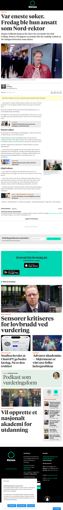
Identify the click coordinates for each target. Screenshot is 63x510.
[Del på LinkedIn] (57, 92)
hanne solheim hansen (38, 201)
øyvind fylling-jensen (24, 201)
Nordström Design (52, 475)
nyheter (4, 201)
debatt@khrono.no (48, 458)
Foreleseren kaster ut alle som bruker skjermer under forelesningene (55, 404)
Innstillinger (56, 508)
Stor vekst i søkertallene (53, 430)
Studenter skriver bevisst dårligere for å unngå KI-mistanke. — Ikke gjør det (55, 414)
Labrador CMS (50, 478)
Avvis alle (31, 505)
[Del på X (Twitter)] (55, 92)
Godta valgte (21, 505)
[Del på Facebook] (52, 92)
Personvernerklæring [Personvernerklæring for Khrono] (11, 468)
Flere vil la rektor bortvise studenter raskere (55, 436)
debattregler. (27, 469)
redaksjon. (27, 467)
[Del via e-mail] (60, 92)
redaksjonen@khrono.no (50, 456)
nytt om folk (56, 201)
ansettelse (49, 201)
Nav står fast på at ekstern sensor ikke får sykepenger (55, 423)
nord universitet (12, 201)
